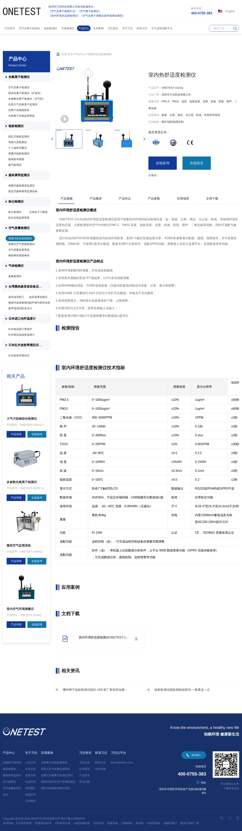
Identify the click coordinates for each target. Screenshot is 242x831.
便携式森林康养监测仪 (21, 185)
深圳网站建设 (105, 818)
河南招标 (127, 823)
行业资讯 (84, 768)
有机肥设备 (153, 823)
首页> (70, 54)
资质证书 (30, 794)
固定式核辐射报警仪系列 (55, 788)
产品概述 (96, 198)
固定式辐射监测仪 (18, 136)
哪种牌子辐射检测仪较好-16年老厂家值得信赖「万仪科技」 (103, 689)
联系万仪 (142, 28)
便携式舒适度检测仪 (20, 238)
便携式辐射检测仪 (18, 153)
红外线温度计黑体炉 (20, 329)
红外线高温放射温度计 (21, 334)
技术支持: (91, 818)
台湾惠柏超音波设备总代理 (27, 286)
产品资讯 (84, 775)
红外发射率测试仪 (18, 355)
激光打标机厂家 (190, 823)
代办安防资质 (24, 823)
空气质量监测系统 (18, 249)
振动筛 (140, 823)
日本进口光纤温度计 (22, 318)
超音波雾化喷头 (38, 296)
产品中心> (80, 54)
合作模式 (30, 800)
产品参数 (154, 198)
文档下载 (212, 198)
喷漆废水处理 (43, 823)
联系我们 (196, 755)
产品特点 (125, 198)
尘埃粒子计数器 (38, 212)
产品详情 (16, 434)
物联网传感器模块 (18, 255)
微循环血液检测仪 (18, 302)
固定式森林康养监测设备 (22, 191)
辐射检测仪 (50, 28)
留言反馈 (100, 768)
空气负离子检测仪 (29, 28)
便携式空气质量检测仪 (21, 244)
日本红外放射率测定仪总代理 (28, 345)
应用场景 (183, 198)
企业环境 (30, 781)
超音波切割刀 (16, 296)
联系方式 (100, 762)
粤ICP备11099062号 (73, 818)
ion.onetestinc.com (122, 762)
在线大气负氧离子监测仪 (22, 104)
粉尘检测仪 (16, 201)
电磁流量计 (170, 823)
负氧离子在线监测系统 (21, 115)
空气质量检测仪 (19, 228)
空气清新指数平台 (161, 28)
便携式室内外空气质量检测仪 (58, 781)
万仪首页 (9, 28)
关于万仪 (127, 28)
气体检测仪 (67, 28)
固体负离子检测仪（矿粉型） (25, 93)
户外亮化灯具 (63, 823)
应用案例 (98, 28)
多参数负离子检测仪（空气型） (26, 98)
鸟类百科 (98, 823)
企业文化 (30, 768)
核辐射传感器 (16, 159)
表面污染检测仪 (17, 142)
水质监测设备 (82, 823)
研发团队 (30, 788)
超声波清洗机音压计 (20, 308)
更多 (5, 794)
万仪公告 (84, 762)
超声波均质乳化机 (39, 302)
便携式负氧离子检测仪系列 (57, 775)
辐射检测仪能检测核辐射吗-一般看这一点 (182, 689)
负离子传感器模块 (18, 110)
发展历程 (30, 775)
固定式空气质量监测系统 (55, 768)
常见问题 (84, 781)
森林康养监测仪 (19, 175)
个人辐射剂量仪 (17, 147)
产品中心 (83, 28)
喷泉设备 (113, 823)
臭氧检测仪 (15, 276)
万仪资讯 (113, 28)
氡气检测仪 (15, 164)
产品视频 (66, 198)
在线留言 (196, 163)
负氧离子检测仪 (19, 77)
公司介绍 (30, 762)
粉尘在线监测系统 (18, 217)
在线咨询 (37, 434)
